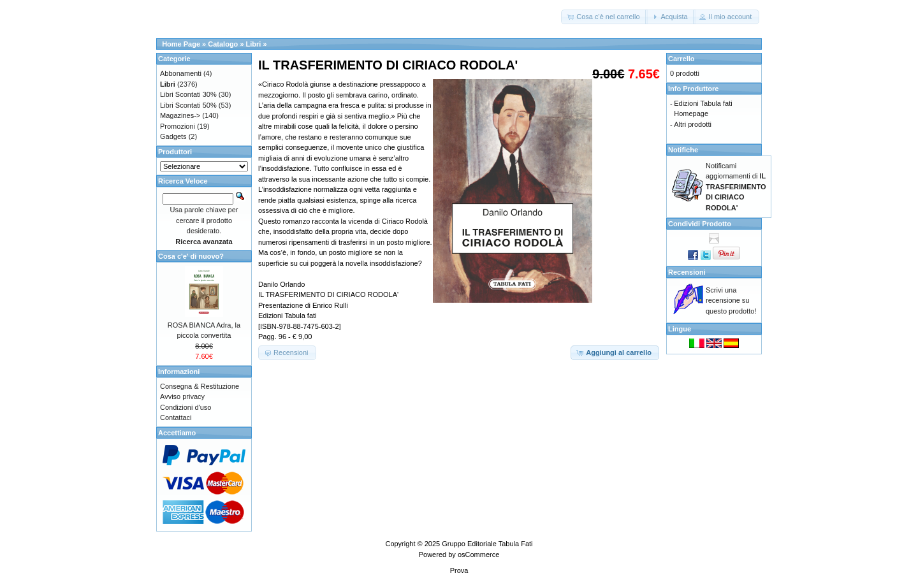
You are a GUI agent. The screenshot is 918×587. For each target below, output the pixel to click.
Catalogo (223, 44)
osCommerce (478, 554)
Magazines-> (180, 115)
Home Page (181, 44)
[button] (604, 17)
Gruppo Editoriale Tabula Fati (487, 543)
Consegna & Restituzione (199, 386)
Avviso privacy (182, 396)
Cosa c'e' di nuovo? (191, 256)
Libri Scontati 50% (188, 105)
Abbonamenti (180, 73)
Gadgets (173, 136)
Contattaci (176, 417)
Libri (253, 44)
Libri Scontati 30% (188, 94)
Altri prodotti (692, 124)
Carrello (681, 58)
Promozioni (177, 126)
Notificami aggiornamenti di (736, 187)
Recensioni (687, 272)
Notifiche (683, 150)
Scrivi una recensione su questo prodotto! (731, 300)
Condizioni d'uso (185, 407)
